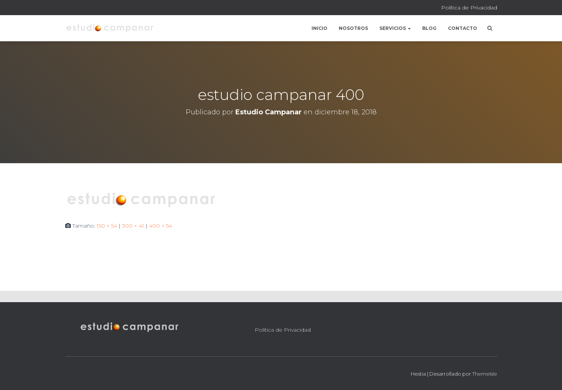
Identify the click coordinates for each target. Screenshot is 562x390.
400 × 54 (160, 225)
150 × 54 (107, 225)
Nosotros (353, 28)
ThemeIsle (484, 374)
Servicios (395, 28)
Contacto (462, 28)
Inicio (319, 28)
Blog (429, 28)
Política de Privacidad (469, 7)
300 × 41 (133, 225)
